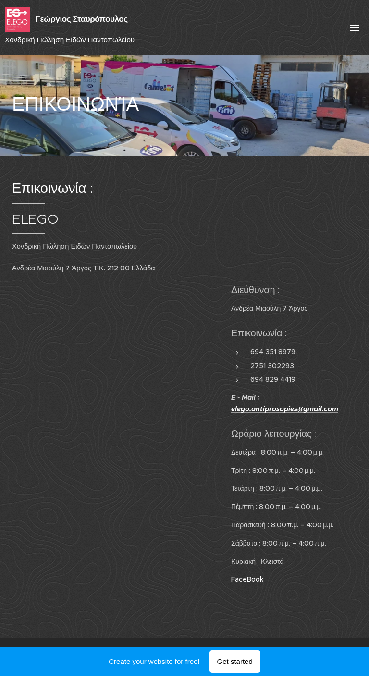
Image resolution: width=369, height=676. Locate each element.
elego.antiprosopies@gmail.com (284, 409)
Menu (354, 27)
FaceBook (247, 579)
